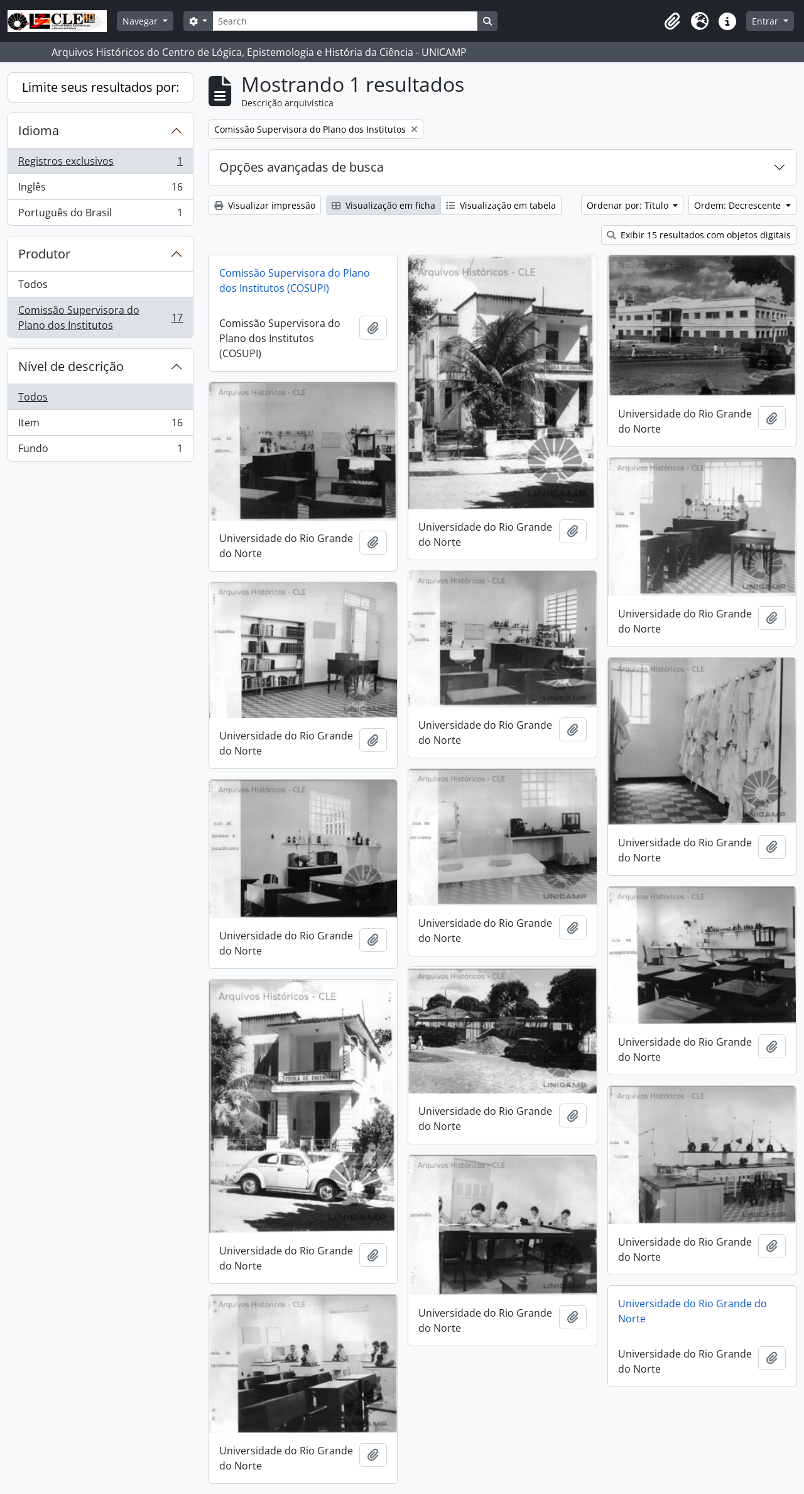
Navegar (141, 21)
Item (100, 425)
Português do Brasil (100, 215)
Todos (33, 284)
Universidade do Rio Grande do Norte (692, 1311)
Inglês (100, 189)
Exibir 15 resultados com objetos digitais (699, 235)
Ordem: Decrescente (738, 205)
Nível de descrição (71, 366)
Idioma (38, 130)
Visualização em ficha (383, 205)
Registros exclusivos (100, 163)
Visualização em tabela (501, 205)
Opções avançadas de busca (301, 166)
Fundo (100, 451)
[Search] (344, 21)
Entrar (766, 21)
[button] (672, 21)
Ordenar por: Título (629, 205)
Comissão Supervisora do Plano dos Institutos (100, 317)
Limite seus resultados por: (100, 87)
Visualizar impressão (264, 205)
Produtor (44, 253)
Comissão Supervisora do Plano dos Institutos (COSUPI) (294, 280)
